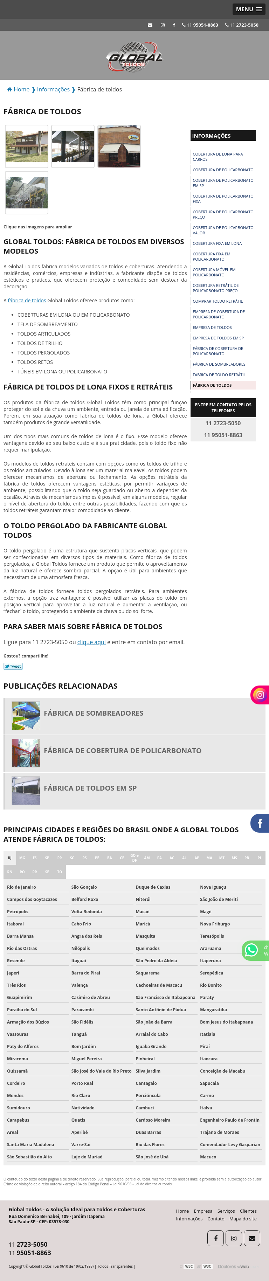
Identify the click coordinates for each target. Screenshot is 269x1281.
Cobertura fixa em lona (217, 243)
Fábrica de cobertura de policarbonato (218, 351)
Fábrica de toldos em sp (90, 788)
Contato (216, 1218)
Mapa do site (243, 1218)
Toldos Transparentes (115, 1266)
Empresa (203, 1211)
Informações (211, 135)
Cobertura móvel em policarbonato (214, 272)
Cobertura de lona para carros (218, 156)
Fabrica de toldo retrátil (219, 374)
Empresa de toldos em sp (218, 337)
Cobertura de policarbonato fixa (223, 198)
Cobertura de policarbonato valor (223, 230)
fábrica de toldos (27, 300)
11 (241, 25)
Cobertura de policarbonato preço (223, 214)
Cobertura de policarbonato (223, 169)
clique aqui (91, 642)
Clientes (248, 1211)
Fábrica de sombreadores (219, 364)
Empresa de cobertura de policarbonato (219, 314)
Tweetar (13, 666)
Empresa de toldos (212, 327)
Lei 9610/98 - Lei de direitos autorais (142, 1184)
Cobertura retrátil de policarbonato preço (216, 288)
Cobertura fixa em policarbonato (211, 256)
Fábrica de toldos (212, 385)
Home (182, 1211)
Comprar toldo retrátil (218, 301)
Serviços (226, 1211)
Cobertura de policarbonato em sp (223, 183)
